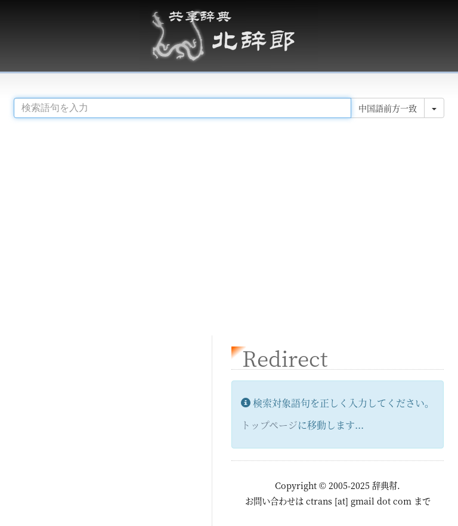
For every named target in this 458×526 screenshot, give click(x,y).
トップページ (269, 425)
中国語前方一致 (387, 108)
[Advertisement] (229, 222)
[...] (182, 108)
